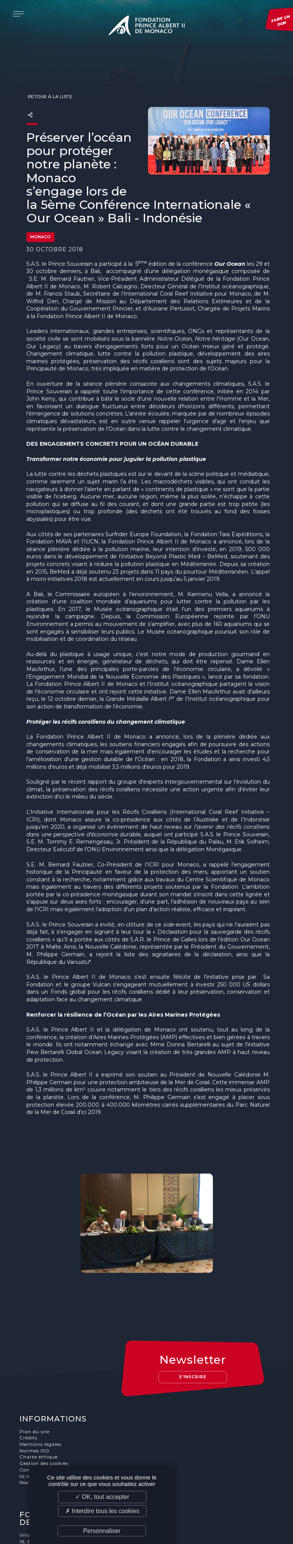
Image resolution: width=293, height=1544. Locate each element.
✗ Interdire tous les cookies (102, 1511)
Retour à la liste (49, 82)
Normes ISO (36, 1391)
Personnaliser (102, 1531)
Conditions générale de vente (57, 1410)
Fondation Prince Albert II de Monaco (146, 26)
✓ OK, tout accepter (102, 1497)
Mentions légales (42, 1384)
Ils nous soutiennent (46, 1416)
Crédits (30, 1378)
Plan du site (36, 1371)
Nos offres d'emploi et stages (57, 1423)
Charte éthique (40, 1397)
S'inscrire (195, 1316)
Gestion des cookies (45, 1404)
